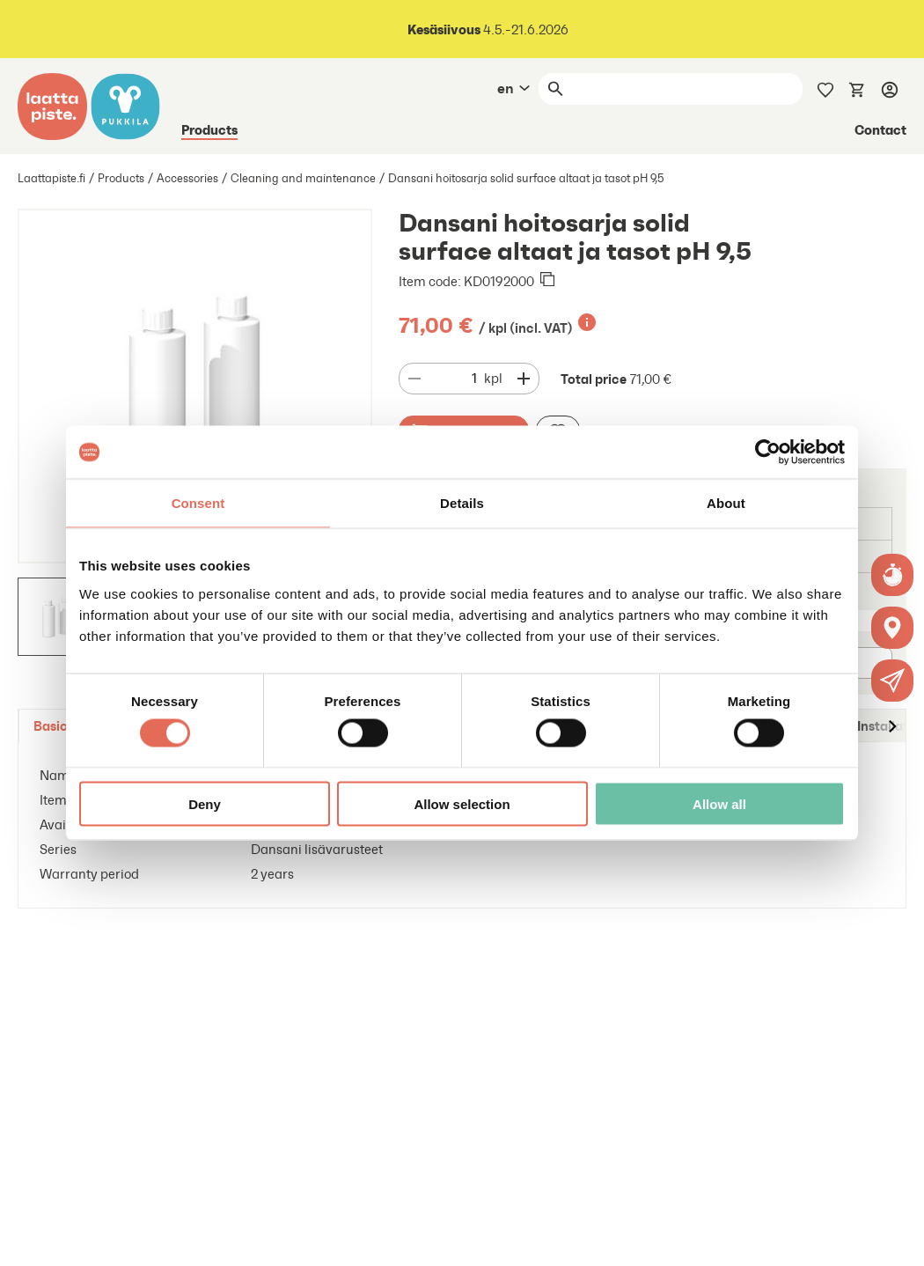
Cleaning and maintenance (303, 178)
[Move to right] (891, 726)
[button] (892, 680)
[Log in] (889, 89)
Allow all (719, 803)
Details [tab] (462, 503)
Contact (880, 129)
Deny (204, 803)
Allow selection (462, 803)
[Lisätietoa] (587, 322)
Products (209, 129)
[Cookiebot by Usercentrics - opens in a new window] (768, 452)
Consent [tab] (198, 503)
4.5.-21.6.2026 (487, 29)
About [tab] (726, 503)
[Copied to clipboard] (547, 281)
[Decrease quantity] (414, 378)
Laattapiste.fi (51, 178)
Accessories (187, 178)
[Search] (686, 89)
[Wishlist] (825, 88)
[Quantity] (456, 379)
